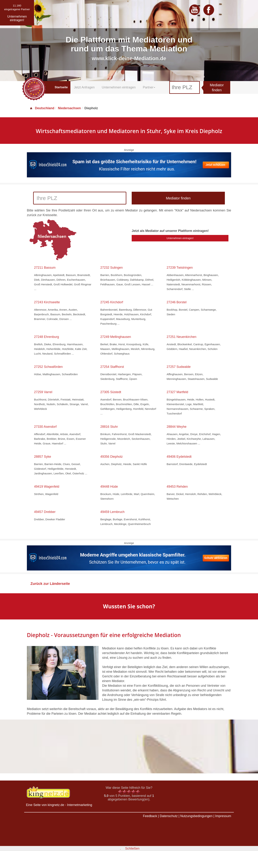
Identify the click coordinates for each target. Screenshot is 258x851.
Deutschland (42, 108)
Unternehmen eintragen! (180, 238)
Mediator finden (217, 87)
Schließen (132, 848)
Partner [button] (149, 87)
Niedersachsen (69, 108)
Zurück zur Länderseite (50, 584)
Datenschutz (169, 816)
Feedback (150, 816)
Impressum (223, 816)
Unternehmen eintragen (119, 87)
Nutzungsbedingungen (196, 816)
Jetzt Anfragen (84, 87)
